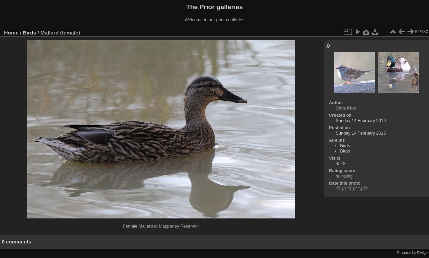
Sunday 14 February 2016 (361, 120)
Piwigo (422, 253)
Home (11, 33)
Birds (29, 33)
